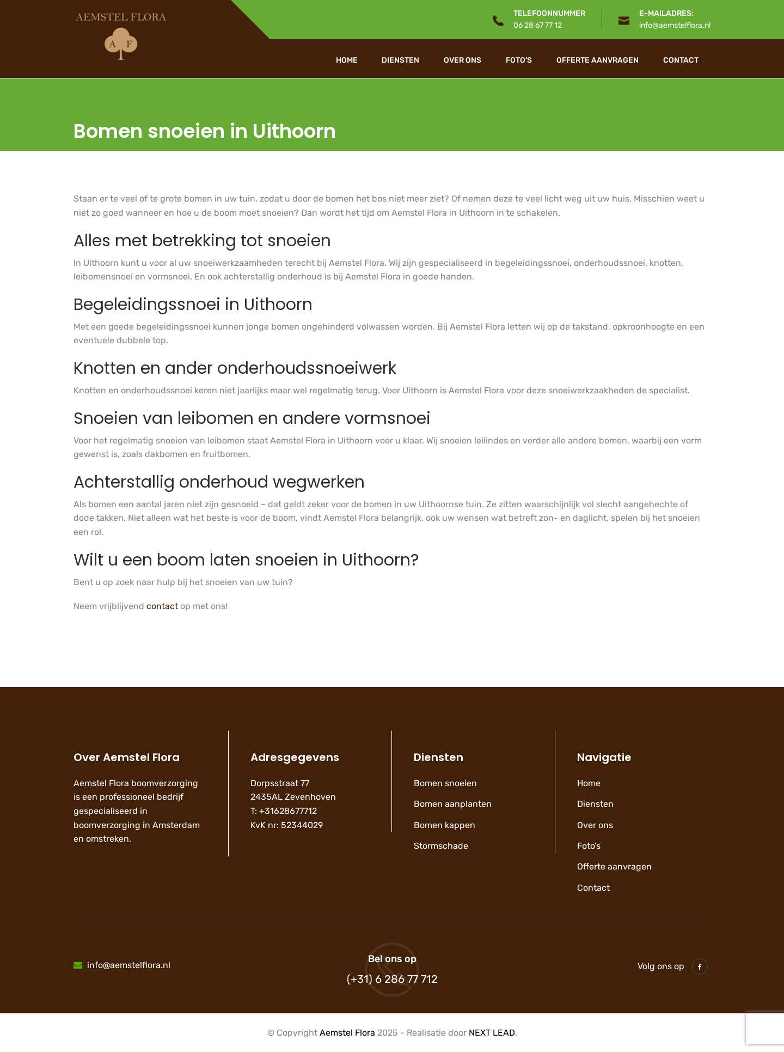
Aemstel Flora (347, 1032)
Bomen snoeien (445, 783)
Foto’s (519, 60)
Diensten (400, 60)
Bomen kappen (444, 825)
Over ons (462, 60)
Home (347, 60)
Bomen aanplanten (453, 804)
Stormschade (441, 846)
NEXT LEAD (492, 1032)
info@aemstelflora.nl (674, 25)
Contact (681, 60)
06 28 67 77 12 (537, 25)
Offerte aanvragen (597, 60)
